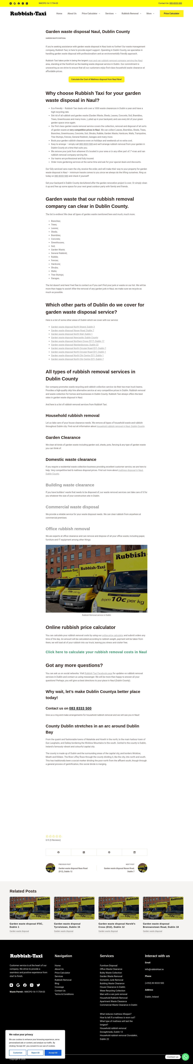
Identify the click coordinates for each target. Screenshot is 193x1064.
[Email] (15, 3)
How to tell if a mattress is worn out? (117, 1017)
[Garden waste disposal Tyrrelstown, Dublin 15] (74, 908)
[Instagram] (23, 3)
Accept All (53, 1053)
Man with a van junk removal (113, 994)
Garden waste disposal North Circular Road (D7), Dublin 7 (78, 348)
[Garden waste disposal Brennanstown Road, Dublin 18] (163, 908)
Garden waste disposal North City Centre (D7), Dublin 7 (77, 359)
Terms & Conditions (64, 994)
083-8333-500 (175, 3)
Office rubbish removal (68, 529)
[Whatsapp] (185, 1057)
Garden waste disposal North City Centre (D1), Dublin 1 (77, 355)
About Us (72, 13)
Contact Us (60, 990)
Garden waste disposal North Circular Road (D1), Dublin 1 (78, 352)
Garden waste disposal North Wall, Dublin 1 (72, 334)
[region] (35, 1044)
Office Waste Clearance (111, 969)
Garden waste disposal (56, 38)
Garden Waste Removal (111, 976)
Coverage (59, 987)
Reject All (35, 1053)
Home (59, 13)
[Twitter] (38, 985)
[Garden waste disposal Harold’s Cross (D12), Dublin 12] (119, 908)
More (151, 13)
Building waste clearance (70, 485)
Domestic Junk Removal (111, 980)
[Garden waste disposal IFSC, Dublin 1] (30, 908)
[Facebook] (19, 3)
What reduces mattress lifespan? (115, 1014)
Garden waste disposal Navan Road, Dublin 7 (72, 330)
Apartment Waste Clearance (113, 1001)
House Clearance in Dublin (112, 987)
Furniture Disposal (108, 965)
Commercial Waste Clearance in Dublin (118, 1005)
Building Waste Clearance (112, 983)
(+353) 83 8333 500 (154, 983)
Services (111, 13)
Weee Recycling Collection (112, 990)
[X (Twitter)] (27, 3)
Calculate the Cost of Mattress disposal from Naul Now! (96, 79)
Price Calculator (91, 13)
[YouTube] (11, 3)
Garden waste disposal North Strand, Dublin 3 (73, 327)
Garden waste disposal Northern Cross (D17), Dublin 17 (77, 341)
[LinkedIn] (134, 852)
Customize (17, 1053)
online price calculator (112, 635)
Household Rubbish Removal (114, 998)
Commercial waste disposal (72, 507)
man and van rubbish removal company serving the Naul (115, 60)
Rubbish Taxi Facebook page (98, 673)
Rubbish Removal (132, 13)
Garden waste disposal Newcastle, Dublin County (74, 337)
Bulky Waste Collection (111, 972)
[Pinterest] (109, 852)
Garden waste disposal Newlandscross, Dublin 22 (75, 344)
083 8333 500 (86, 144)
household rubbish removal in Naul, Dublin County (120, 426)
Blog (57, 983)
